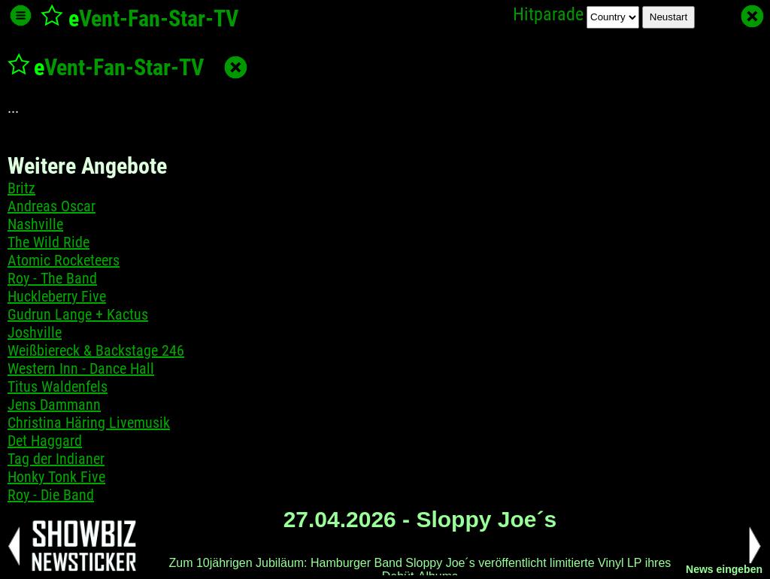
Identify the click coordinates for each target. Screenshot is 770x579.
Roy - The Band (52, 278)
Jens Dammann (54, 405)
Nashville (35, 224)
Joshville (35, 332)
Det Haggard (45, 441)
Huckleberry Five (57, 296)
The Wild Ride (48, 242)
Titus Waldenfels (58, 386)
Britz (21, 188)
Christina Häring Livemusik (89, 423)
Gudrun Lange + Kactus (78, 314)
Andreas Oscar (51, 206)
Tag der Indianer (56, 459)
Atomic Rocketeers (64, 260)
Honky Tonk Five (56, 477)
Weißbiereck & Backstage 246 (96, 350)
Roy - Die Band (51, 495)
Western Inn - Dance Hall (81, 368)
